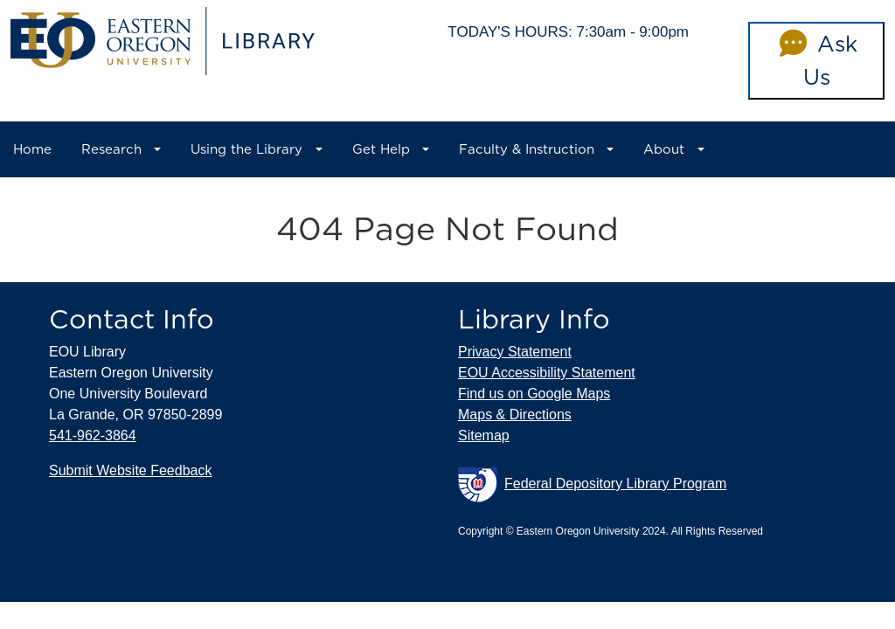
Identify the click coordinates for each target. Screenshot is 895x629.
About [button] (663, 149)
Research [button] (111, 149)
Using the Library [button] (246, 149)
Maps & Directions (515, 414)
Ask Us (816, 60)
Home (32, 149)
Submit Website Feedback (130, 470)
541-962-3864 (92, 435)
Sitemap (484, 435)
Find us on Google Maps (534, 393)
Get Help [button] (381, 149)
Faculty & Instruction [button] (526, 149)
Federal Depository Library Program (592, 484)
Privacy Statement (515, 351)
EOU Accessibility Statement (546, 372)
